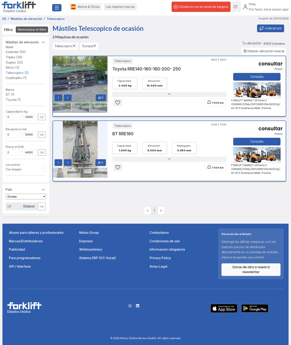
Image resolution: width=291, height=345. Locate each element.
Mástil (9, 47)
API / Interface (20, 266)
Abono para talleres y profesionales (36, 233)
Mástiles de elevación (26, 42)
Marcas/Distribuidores (26, 241)
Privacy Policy (160, 258)
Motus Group (89, 233)
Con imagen (14, 169)
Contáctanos (159, 233)
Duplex (14, 62)
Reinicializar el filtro (32, 29)
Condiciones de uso (165, 241)
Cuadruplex (16, 78)
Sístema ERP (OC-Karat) (97, 258)
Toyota (13, 100)
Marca (10, 89)
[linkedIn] (137, 307)
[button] (169, 94)
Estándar (16, 52)
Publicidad (17, 249)
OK (42, 117)
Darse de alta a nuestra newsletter (251, 269)
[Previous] (147, 211)
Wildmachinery (90, 249)
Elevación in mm (16, 129)
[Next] (160, 211)
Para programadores (24, 258)
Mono (13, 67)
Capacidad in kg (16, 111)
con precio (13, 164)
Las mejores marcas (120, 7)
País (26, 189)
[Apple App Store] (224, 308)
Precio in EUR (15, 146)
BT (10, 94)
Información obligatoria (167, 249)
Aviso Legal (158, 266)
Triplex (14, 57)
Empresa (86, 241)
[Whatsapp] (130, 307)
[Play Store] (255, 308)
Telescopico (17, 73)
